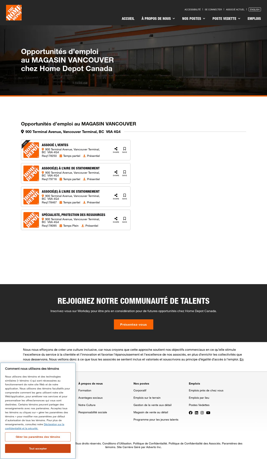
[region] (38, 410)
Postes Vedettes (199, 405)
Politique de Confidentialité (150, 443)
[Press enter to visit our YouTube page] (208, 412)
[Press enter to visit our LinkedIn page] (196, 412)
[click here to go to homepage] (14, 12)
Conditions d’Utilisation (116, 443)
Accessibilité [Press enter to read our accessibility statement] (193, 9)
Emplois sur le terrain (147, 397)
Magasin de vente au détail (151, 412)
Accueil (128, 18)
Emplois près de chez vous (206, 390)
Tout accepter (38, 448)
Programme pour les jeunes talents (156, 419)
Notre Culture (87, 405)
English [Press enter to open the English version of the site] (255, 9)
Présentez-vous (133, 324)
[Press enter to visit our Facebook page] (190, 412)
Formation (84, 390)
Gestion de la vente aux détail (152, 405)
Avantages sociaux (90, 397)
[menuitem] (128, 19)
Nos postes (193, 18)
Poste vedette (226, 18)
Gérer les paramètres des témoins (38, 436)
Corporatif (140, 390)
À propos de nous (158, 18)
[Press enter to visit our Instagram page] (202, 412)
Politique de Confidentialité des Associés (194, 443)
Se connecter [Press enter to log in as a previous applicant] (213, 9)
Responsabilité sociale (92, 412)
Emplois (254, 18)
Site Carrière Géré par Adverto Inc (139, 447)
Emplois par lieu (199, 397)
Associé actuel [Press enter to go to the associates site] (235, 9)
